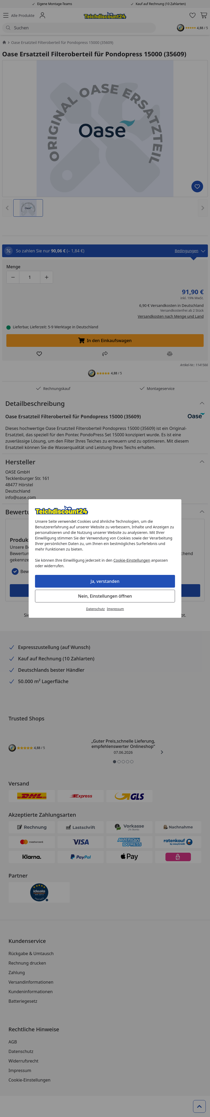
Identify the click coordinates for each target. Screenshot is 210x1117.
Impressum (115, 609)
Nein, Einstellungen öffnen (105, 596)
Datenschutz (95, 609)
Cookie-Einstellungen (131, 560)
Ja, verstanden (105, 581)
